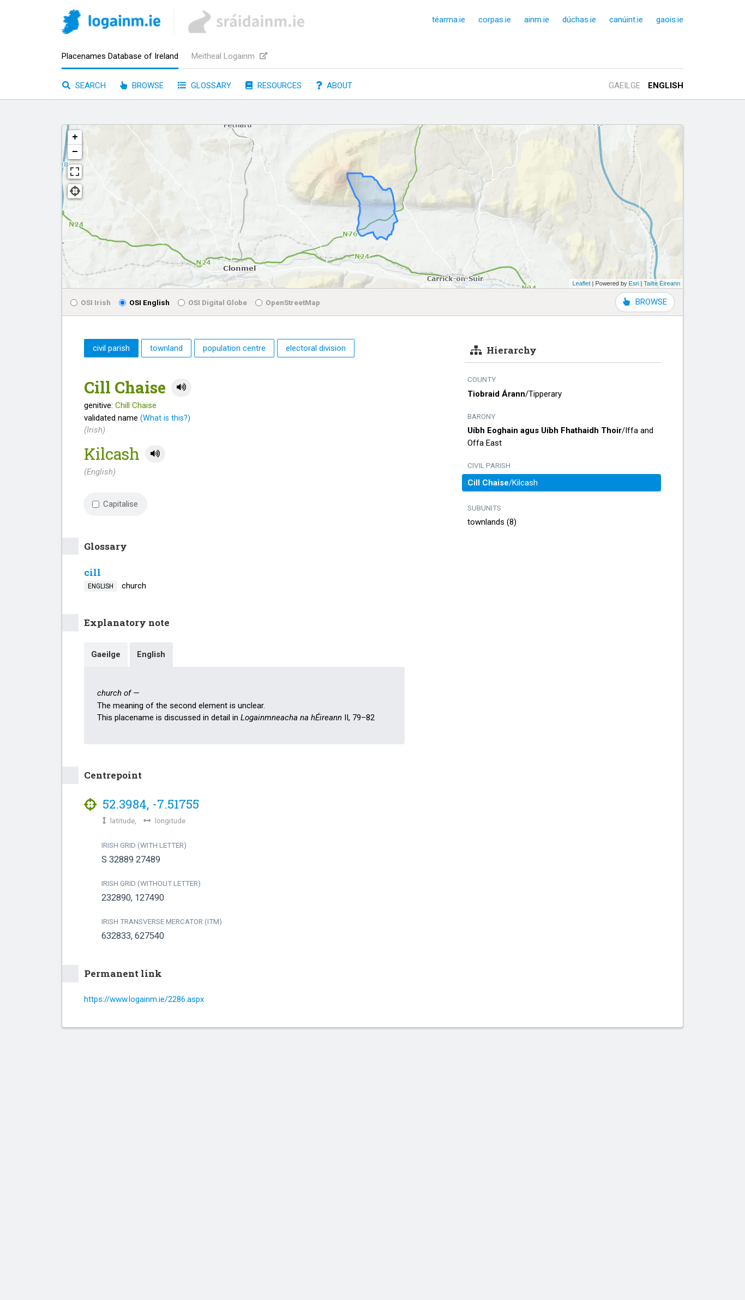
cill (92, 572)
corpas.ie (494, 20)
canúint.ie (626, 20)
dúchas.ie (579, 20)
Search (84, 85)
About (334, 85)
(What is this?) (165, 418)
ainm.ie (536, 20)
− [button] (75, 152)
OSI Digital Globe (212, 302)
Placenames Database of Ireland (120, 56)
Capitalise (115, 504)
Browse (142, 85)
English (665, 85)
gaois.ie (669, 20)
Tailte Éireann (662, 283)
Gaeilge (624, 85)
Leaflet (581, 283)
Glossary (204, 85)
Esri (634, 283)
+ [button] (75, 137)
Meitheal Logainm (229, 56)
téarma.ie (448, 20)
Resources (273, 85)
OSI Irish (90, 302)
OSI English (144, 302)
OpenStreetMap (287, 302)
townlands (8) (491, 522)
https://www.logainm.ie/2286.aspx (144, 999)
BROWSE (645, 302)
